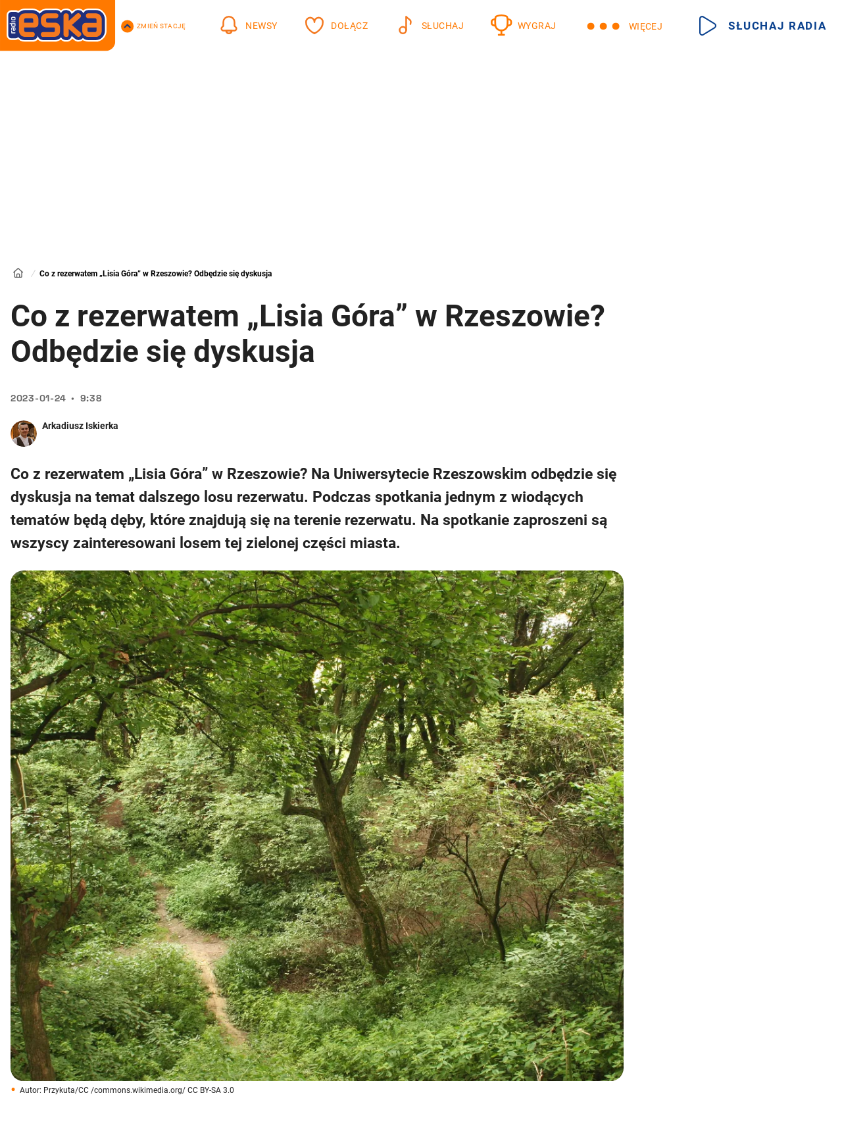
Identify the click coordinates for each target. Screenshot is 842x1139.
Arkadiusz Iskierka (80, 425)
